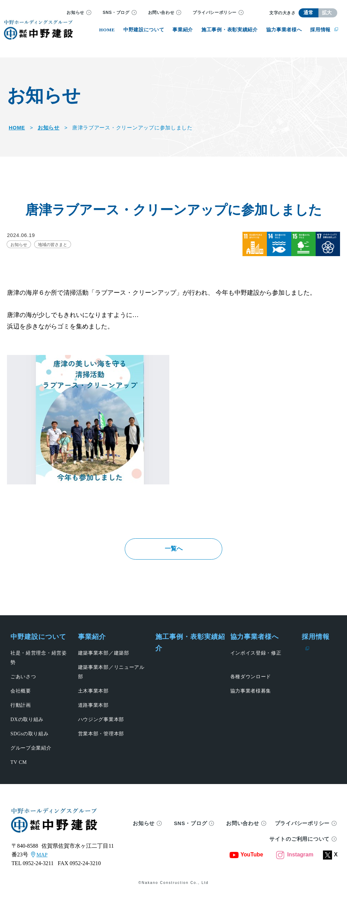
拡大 (327, 12)
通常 (308, 12)
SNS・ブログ (116, 12)
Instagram (294, 861)
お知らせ (75, 12)
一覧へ (173, 551)
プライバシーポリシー (215, 12)
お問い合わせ (161, 12)
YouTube (246, 861)
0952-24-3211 (38, 870)
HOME (17, 127)
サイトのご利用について (299, 846)
